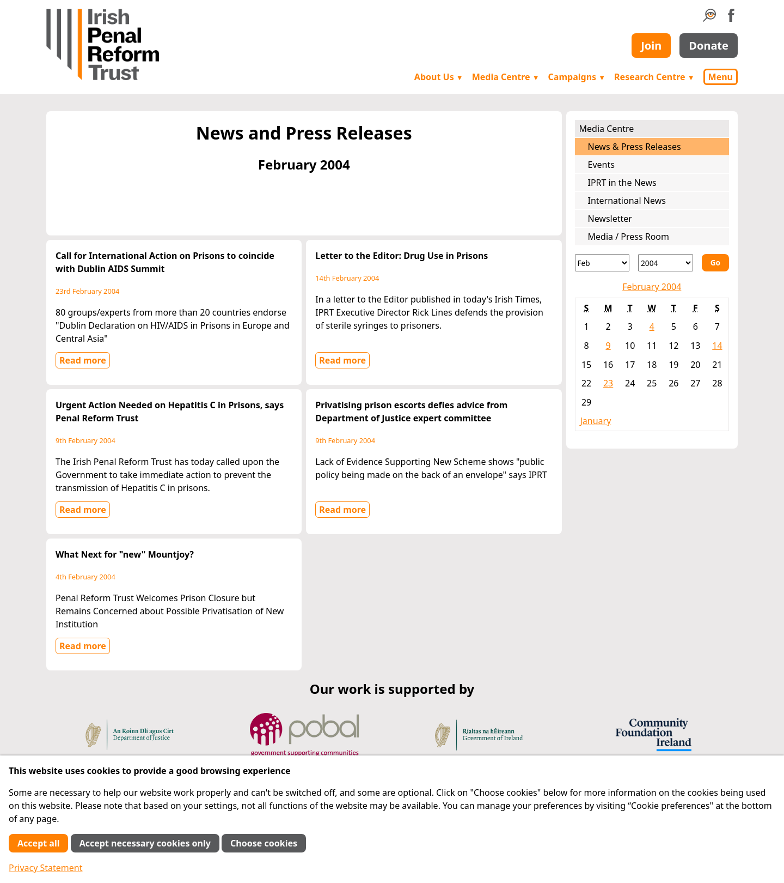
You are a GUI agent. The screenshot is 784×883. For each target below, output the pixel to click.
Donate (708, 45)
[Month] (602, 262)
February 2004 (651, 287)
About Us (438, 77)
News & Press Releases (634, 147)
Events (601, 165)
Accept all (38, 843)
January (595, 421)
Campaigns (577, 77)
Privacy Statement (46, 868)
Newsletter (610, 219)
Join (651, 45)
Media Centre (506, 77)
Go (715, 262)
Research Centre (654, 77)
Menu (720, 77)
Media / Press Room (629, 237)
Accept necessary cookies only (145, 843)
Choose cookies (263, 843)
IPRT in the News (622, 183)
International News (627, 201)
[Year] (665, 262)
